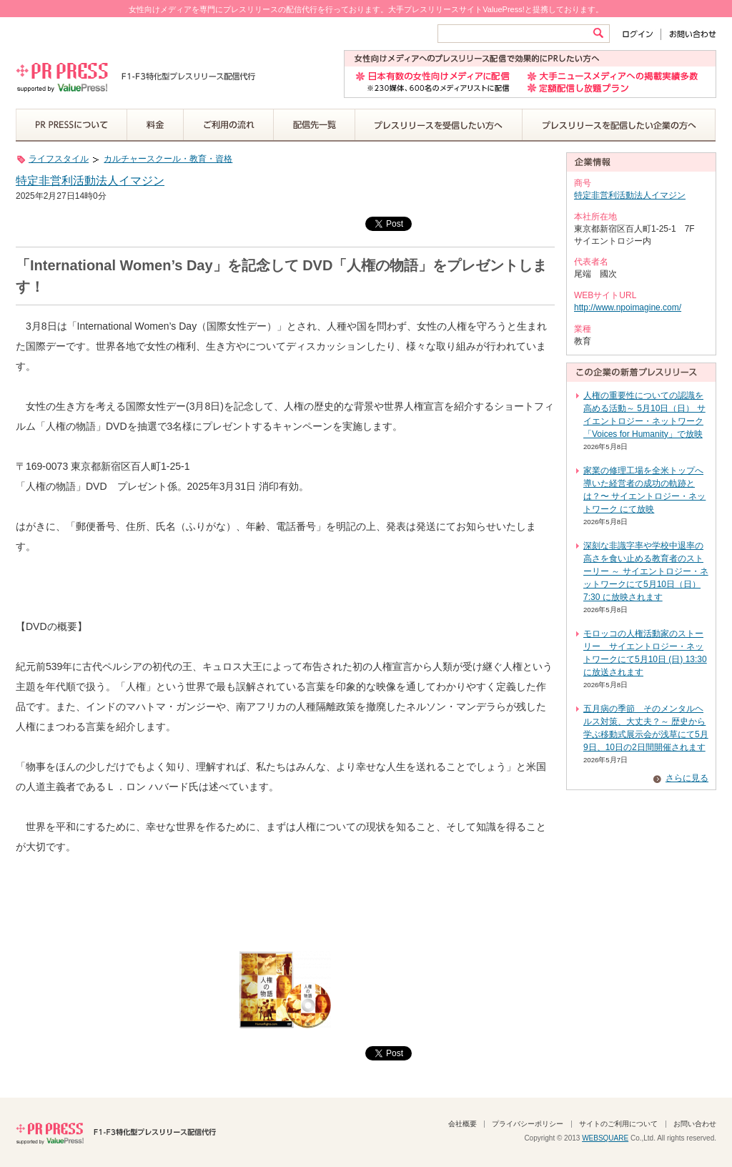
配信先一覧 (314, 125)
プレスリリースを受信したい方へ (439, 125)
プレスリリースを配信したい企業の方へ (619, 125)
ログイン (640, 34)
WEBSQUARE (605, 1138)
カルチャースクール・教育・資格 (168, 159)
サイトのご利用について (618, 1124)
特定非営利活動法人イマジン (90, 180)
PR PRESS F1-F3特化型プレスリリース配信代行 (116, 1132)
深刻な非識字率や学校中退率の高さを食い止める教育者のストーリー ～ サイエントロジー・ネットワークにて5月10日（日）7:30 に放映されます (645, 571)
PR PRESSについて (71, 125)
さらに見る (687, 778)
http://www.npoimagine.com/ (627, 307)
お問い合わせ (688, 34)
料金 (155, 125)
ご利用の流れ (229, 125)
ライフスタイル (59, 159)
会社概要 (462, 1124)
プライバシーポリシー (527, 1124)
